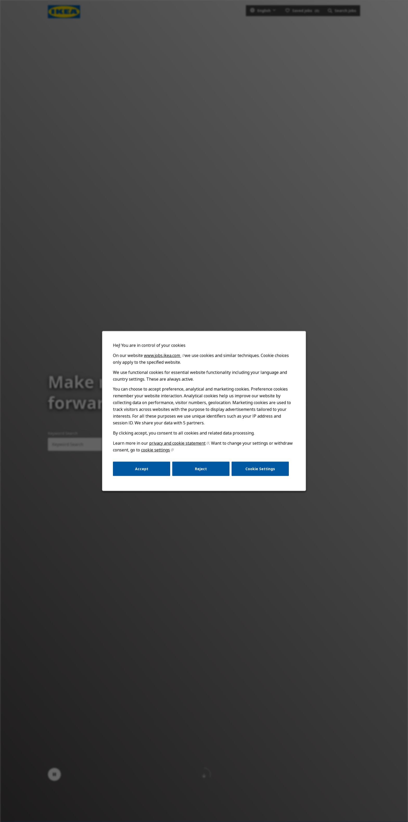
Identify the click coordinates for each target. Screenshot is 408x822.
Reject (201, 468)
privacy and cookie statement (177, 443)
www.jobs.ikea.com (162, 355)
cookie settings (155, 450)
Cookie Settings (260, 468)
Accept (141, 468)
